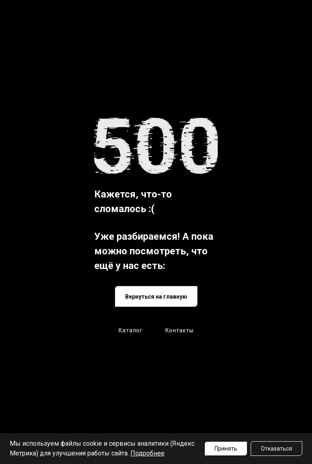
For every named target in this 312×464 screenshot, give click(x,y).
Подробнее (147, 453)
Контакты (179, 330)
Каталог (131, 330)
